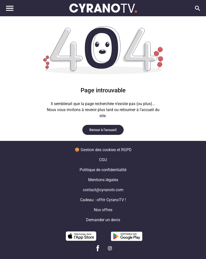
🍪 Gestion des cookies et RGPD (103, 149)
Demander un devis (103, 219)
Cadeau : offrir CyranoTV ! (103, 199)
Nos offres (103, 209)
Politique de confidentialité (103, 169)
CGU (103, 159)
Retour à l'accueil (103, 130)
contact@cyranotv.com (103, 189)
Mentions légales (103, 179)
